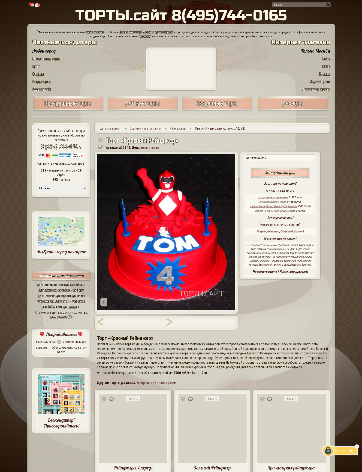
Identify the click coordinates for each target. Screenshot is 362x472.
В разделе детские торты (272, 202)
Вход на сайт (41, 89)
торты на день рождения (61, 275)
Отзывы (38, 74)
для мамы (78, 301)
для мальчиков (47, 284)
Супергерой (286, 231)
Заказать (133, 399)
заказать (145, 36)
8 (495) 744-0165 (61, 146)
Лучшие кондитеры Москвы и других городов (146, 32)
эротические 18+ (61, 317)
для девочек (47, 290)
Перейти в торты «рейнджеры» (271, 211)
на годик (65, 284)
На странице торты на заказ (273, 197)
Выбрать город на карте (61, 252)
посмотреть (150, 147)
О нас (326, 58)
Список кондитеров (46, 58)
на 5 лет (79, 284)
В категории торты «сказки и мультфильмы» (273, 206)
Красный (299, 231)
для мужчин (46, 295)
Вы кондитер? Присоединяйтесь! (61, 423)
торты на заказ (95, 32)
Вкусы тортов (320, 81)
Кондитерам (41, 81)
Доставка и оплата (316, 89)
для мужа (62, 295)
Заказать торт (280, 172)
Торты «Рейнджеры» (156, 382)
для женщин (45, 301)
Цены (36, 66)
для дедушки (72, 306)
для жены (62, 301)
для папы (78, 295)
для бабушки (51, 306)
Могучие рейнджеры (268, 231)
